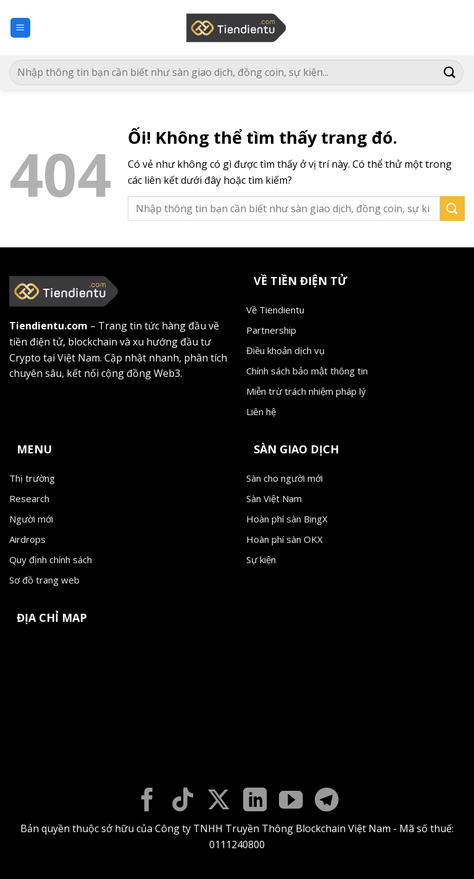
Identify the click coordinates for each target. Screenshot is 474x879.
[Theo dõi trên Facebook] (147, 801)
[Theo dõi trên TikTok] (183, 801)
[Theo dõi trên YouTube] (291, 801)
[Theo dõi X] (219, 801)
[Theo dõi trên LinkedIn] (255, 801)
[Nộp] (450, 72)
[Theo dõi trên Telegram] (327, 801)
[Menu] (20, 28)
